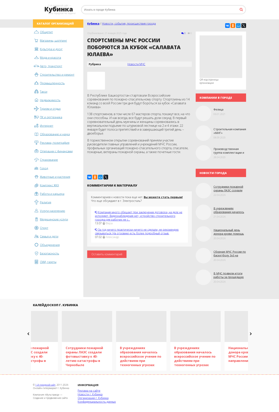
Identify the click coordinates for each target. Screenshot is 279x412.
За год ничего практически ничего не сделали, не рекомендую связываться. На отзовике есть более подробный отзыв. (137, 231)
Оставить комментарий (106, 254)
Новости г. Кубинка (90, 394)
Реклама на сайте (89, 390)
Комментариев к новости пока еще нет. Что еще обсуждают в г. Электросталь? (137, 199)
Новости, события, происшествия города (129, 23)
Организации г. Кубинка (93, 398)
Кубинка (93, 23)
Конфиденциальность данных (97, 401)
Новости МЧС (136, 64)
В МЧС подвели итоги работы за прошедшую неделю (229, 277)
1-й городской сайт (45, 384)
